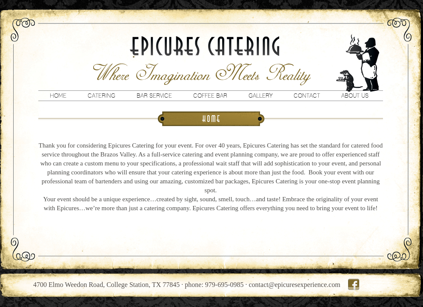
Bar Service (154, 95)
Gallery (260, 95)
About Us (355, 95)
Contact (307, 95)
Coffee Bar (210, 95)
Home (58, 95)
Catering (101, 95)
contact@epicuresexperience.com (294, 284)
